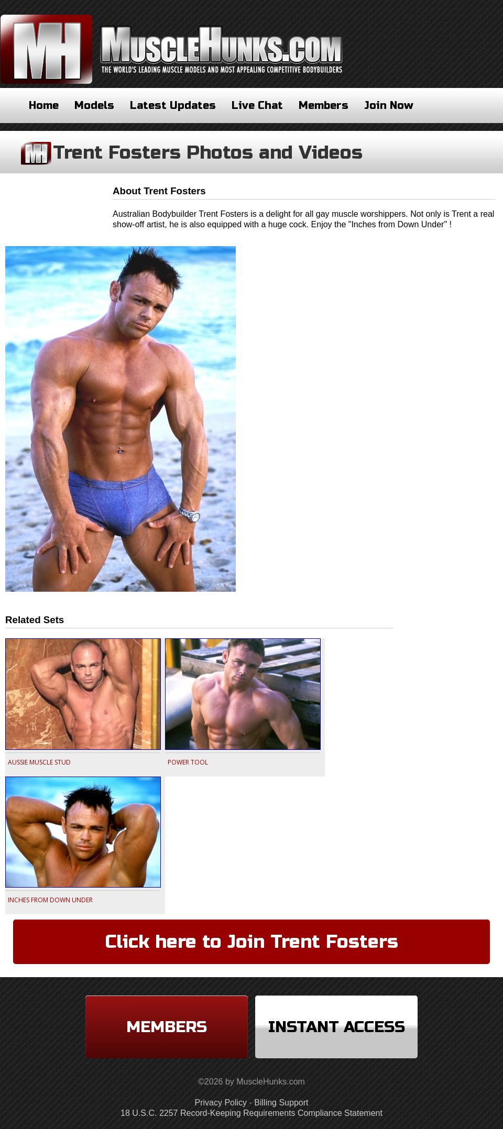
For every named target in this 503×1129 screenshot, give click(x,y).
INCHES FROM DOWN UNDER (50, 899)
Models (94, 105)
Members (323, 105)
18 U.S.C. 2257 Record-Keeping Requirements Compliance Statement (251, 1113)
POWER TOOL (188, 762)
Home (44, 105)
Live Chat (257, 105)
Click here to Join (251, 942)
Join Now (388, 105)
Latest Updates (173, 105)
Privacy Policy (221, 1102)
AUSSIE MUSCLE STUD (39, 762)
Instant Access (336, 1026)
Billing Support (281, 1102)
